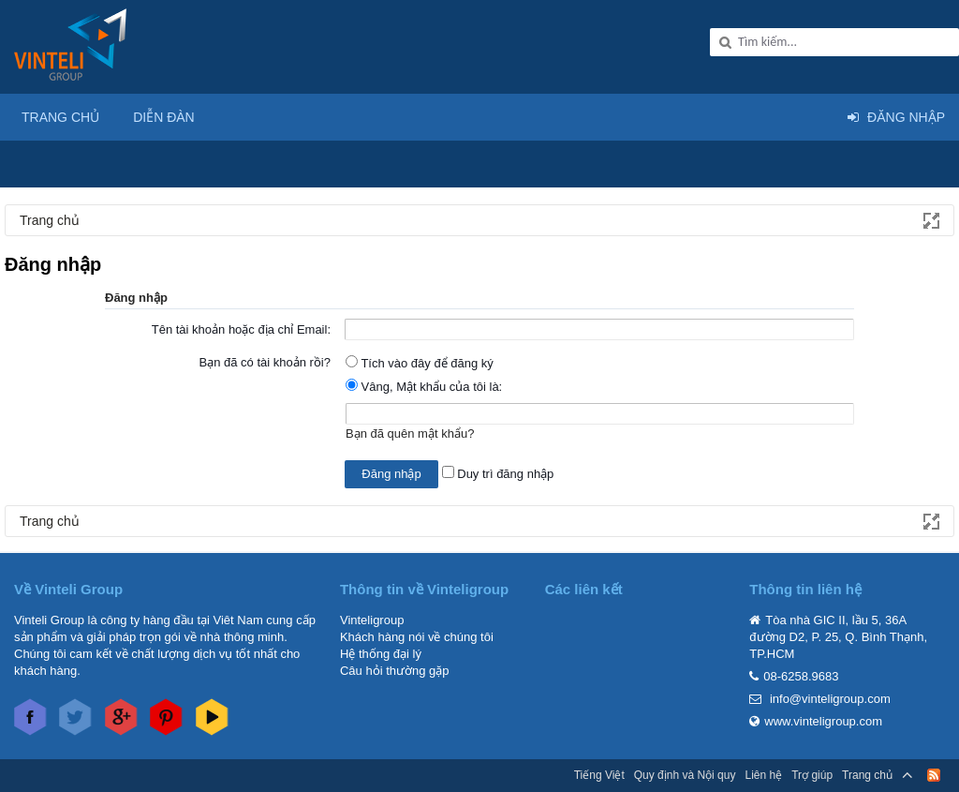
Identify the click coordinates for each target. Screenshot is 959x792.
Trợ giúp (812, 775)
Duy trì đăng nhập (498, 474)
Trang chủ (60, 117)
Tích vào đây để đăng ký (420, 363)
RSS (933, 775)
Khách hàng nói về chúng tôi (417, 637)
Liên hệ (763, 775)
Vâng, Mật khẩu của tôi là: (424, 387)
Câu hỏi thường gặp (395, 671)
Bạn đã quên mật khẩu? (410, 433)
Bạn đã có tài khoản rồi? (265, 362)
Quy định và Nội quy (685, 775)
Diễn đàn (164, 117)
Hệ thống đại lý (380, 654)
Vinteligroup (372, 620)
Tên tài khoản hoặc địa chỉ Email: (241, 329)
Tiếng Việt (599, 775)
